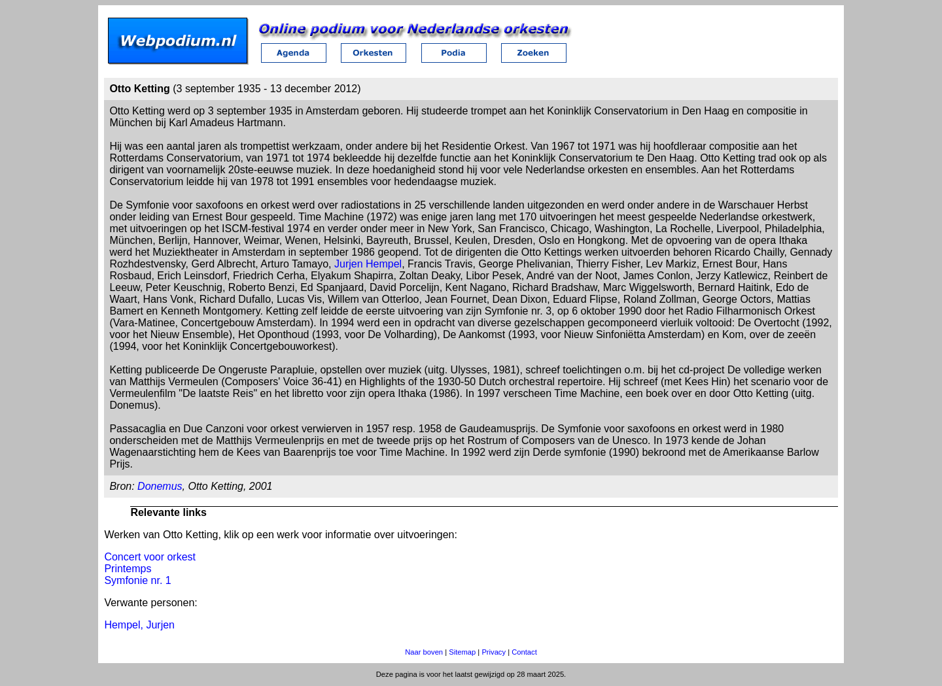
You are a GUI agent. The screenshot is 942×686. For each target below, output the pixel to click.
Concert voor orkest (150, 556)
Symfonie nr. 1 (137, 580)
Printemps (127, 568)
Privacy (493, 652)
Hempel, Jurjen (139, 624)
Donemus (159, 486)
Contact (524, 652)
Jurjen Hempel (368, 263)
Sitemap (462, 652)
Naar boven (424, 652)
